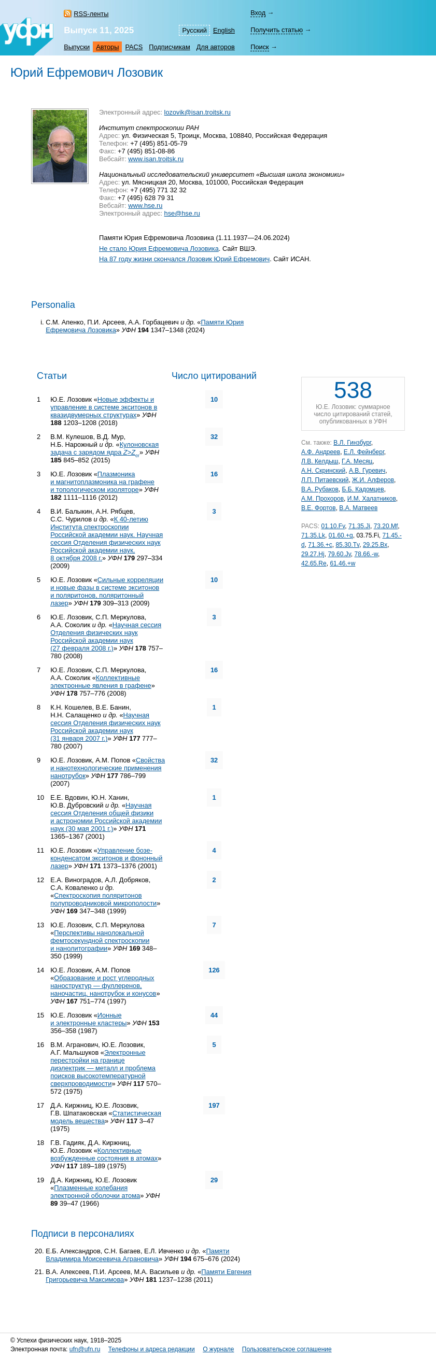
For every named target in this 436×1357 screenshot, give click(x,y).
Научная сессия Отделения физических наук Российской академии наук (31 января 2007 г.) (105, 726)
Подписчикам (169, 47)
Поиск (259, 47)
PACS (134, 47)
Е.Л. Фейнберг (364, 452)
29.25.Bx (375, 544)
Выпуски (77, 47)
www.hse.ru (145, 205)
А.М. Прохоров (322, 498)
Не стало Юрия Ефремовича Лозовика (159, 248)
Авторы (107, 47)
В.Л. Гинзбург (352, 442)
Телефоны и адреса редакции (151, 1349)
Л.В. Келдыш (319, 461)
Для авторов (215, 47)
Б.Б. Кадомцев (363, 489)
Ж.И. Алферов (373, 480)
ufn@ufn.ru (85, 1349)
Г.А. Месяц (357, 461)
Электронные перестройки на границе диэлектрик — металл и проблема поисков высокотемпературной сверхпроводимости (103, 1068)
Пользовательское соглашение (287, 1349)
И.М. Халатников (371, 498)
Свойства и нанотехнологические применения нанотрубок (107, 768)
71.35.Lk (313, 535)
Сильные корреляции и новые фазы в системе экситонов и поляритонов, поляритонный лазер (106, 591)
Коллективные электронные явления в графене (100, 681)
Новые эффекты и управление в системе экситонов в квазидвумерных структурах (103, 407)
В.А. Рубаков (320, 489)
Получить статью (276, 30)
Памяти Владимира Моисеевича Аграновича (137, 1255)
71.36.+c (320, 544)
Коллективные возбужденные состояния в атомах (104, 1154)
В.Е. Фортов (318, 508)
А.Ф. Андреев (320, 452)
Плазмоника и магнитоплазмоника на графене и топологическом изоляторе (102, 481)
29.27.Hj (313, 554)
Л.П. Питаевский (324, 480)
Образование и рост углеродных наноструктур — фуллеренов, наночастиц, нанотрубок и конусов (103, 985)
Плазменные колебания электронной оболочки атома (95, 1191)
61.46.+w (342, 563)
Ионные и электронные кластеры (88, 1019)
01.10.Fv (333, 526)
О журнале (218, 1349)
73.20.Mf (386, 526)
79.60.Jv (339, 554)
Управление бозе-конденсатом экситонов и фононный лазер (106, 858)
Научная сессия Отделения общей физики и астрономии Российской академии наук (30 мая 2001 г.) (106, 816)
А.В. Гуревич (367, 470)
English (224, 30)
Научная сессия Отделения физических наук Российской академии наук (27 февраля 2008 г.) (105, 636)
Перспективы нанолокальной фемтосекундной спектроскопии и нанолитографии (99, 940)
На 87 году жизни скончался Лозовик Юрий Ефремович (184, 259)
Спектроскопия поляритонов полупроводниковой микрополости (103, 899)
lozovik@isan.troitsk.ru (197, 112)
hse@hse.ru (182, 213)
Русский (194, 30)
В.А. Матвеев (358, 508)
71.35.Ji (359, 526)
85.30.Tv (347, 544)
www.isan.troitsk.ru (156, 159)
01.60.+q (341, 535)
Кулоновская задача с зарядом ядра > (104, 448)
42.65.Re (314, 563)
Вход (257, 13)
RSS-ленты (91, 14)
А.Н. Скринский (323, 470)
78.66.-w (366, 554)
